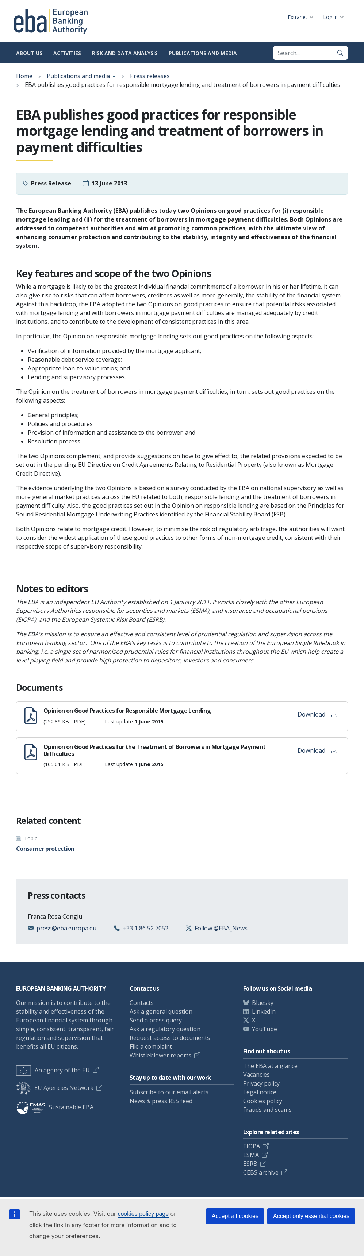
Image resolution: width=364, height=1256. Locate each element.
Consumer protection (45, 849)
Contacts (142, 1003)
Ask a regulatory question (165, 1029)
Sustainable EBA (54, 1107)
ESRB (250, 1164)
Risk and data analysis (125, 53)
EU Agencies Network (54, 1088)
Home (24, 76)
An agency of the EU (53, 1070)
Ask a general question (161, 1011)
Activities (67, 53)
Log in (330, 17)
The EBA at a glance (270, 1066)
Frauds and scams (267, 1110)
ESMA (251, 1155)
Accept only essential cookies (311, 1216)
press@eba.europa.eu (66, 928)
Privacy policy (261, 1083)
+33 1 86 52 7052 (145, 928)
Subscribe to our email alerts (169, 1092)
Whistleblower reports (160, 1055)
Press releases (150, 76)
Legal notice (259, 1092)
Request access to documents (170, 1038)
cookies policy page (143, 1214)
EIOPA (251, 1146)
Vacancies (256, 1075)
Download (317, 714)
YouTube (264, 1029)
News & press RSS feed (161, 1101)
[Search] (340, 53)
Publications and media (203, 53)
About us (29, 53)
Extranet (297, 17)
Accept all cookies (235, 1216)
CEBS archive (261, 1172)
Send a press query (156, 1020)
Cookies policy (262, 1101)
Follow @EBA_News (221, 928)
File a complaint (151, 1046)
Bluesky (262, 1003)
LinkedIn (264, 1011)
